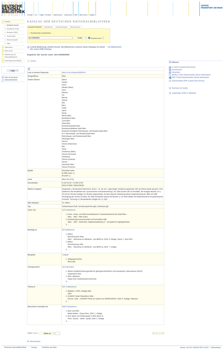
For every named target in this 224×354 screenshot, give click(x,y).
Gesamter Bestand (34, 27)
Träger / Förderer (45, 15)
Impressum (68, 15)
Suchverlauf (11, 36)
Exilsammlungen (61, 27)
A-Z (36, 15)
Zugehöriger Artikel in (184, 93)
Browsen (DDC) (12, 32)
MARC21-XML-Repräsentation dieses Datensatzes (191, 75)
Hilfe (75, 15)
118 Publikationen (69, 210)
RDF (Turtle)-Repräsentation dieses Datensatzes (190, 77)
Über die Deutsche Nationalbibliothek (11, 79)
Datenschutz (57, 15)
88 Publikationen (68, 230)
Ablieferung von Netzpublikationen (11, 56)
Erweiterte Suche (13, 29)
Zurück (33, 61)
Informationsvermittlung (13, 61)
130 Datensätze (68, 267)
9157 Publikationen (69, 287)
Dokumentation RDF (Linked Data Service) (188, 81)
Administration (33, 341)
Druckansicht (177, 70)
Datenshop (8, 47)
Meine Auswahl (12, 40)
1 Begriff (65, 255)
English (92, 15)
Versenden (176, 72)
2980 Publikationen (69, 307)
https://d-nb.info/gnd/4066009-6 (74, 73)
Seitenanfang (215, 347)
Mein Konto (83, 15)
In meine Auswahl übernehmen (184, 67)
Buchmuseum (75, 27)
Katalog (7, 21)
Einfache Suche (13, 25)
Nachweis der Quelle (180, 88)
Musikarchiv (49, 27)
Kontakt (30, 15)
